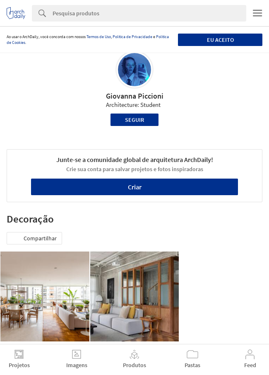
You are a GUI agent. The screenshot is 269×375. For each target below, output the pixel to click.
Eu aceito (220, 40)
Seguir (134, 119)
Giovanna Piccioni (134, 96)
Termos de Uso (98, 36)
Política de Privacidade (132, 36)
